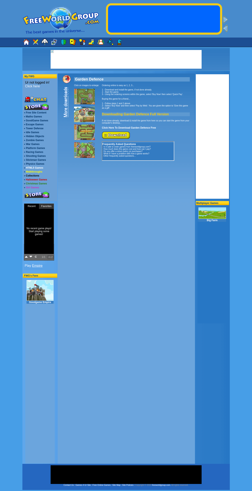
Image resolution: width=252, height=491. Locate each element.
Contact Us (68, 485)
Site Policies (127, 485)
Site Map (116, 485)
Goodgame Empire (40, 292)
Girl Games (32, 187)
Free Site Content (36, 112)
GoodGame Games (37, 120)
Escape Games (35, 124)
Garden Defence (89, 79)
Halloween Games (36, 179)
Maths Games (34, 116)
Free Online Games (102, 485)
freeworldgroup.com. (161, 485)
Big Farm (212, 214)
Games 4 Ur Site (83, 485)
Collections (32, 175)
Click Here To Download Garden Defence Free (129, 127)
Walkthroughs (34, 171)
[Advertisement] (133, 189)
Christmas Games (36, 183)
